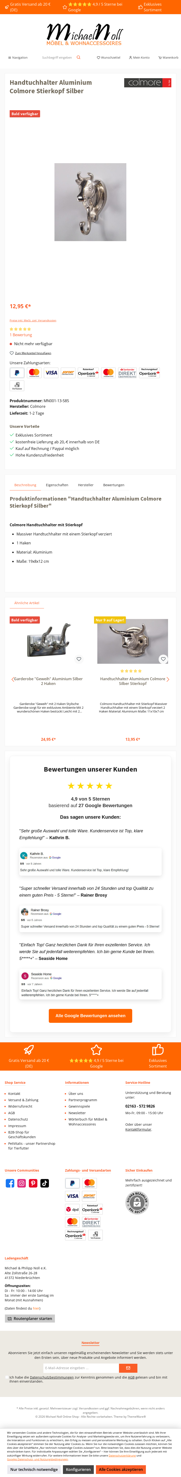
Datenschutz (18, 1119)
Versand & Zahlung (23, 1100)
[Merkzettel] (108, 58)
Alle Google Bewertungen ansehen (90, 1015)
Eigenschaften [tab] (57, 485)
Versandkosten (89, 1408)
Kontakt (14, 1094)
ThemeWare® (136, 1416)
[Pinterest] (33, 1183)
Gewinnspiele (79, 1106)
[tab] (25, 484)
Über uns (76, 1094)
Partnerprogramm (83, 1100)
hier (36, 1308)
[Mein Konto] (139, 58)
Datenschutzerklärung (122, 1455)
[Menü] (18, 58)
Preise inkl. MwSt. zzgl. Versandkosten (33, 320)
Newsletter (77, 1113)
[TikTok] (44, 1183)
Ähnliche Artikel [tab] (26, 603)
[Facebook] (10, 1183)
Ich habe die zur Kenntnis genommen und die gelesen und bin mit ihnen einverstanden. (88, 1379)
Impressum (17, 1126)
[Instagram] (21, 1183)
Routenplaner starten (30, 1318)
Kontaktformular (138, 1129)
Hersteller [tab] (86, 485)
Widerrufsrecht (20, 1106)
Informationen (77, 1082)
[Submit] (128, 1368)
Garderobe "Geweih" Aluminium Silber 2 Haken (48, 681)
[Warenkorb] (167, 58)
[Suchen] (79, 57)
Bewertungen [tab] (113, 485)
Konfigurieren (78, 1469)
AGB (11, 1113)
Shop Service (15, 1082)
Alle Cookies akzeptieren (121, 1469)
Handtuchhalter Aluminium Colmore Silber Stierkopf (132, 681)
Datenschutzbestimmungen (52, 1377)
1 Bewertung (21, 334)
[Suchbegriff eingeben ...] (57, 57)
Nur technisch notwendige (34, 1469)
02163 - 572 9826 (140, 1106)
